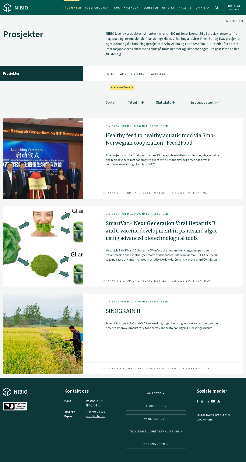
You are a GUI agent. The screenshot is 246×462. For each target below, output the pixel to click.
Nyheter (168, 7)
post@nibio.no (95, 416)
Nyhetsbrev (156, 418)
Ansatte (185, 7)
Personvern (156, 444)
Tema (116, 7)
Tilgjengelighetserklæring (156, 431)
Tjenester (150, 7)
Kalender (131, 7)
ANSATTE (156, 393)
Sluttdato (167, 102)
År (123, 74)
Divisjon (139, 74)
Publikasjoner (96, 7)
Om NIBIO (202, 7)
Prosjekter (72, 7)
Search (216, 7)
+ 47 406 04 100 (95, 411)
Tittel (136, 102)
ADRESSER (156, 406)
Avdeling (159, 74)
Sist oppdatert (205, 102)
